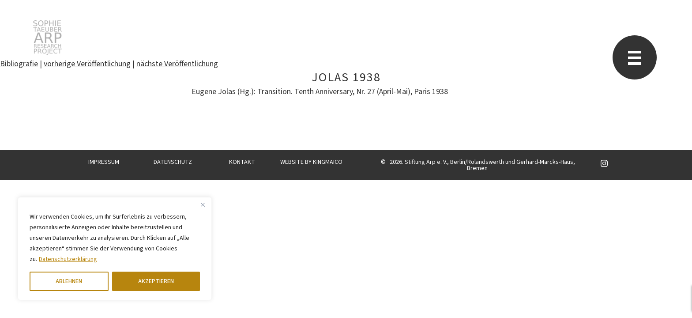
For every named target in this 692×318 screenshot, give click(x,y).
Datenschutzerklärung (68, 259)
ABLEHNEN (69, 281)
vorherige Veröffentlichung (87, 63)
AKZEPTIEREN (156, 281)
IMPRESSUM (103, 162)
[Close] (202, 204)
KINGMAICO (327, 162)
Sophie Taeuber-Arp (47, 37)
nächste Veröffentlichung (177, 63)
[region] (115, 248)
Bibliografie (19, 63)
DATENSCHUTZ (173, 162)
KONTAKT (242, 162)
